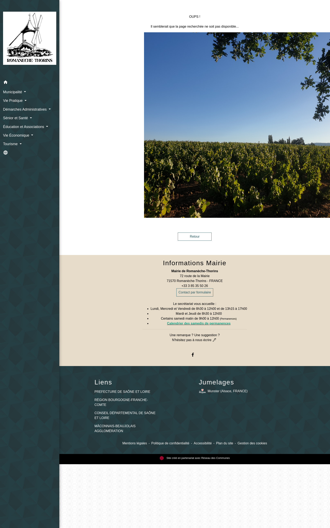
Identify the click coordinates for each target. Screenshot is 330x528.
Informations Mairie (194, 263)
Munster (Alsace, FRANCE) (223, 391)
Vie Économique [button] (16, 135)
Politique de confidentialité (170, 443)
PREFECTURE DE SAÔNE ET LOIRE (122, 391)
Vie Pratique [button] (13, 101)
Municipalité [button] (13, 92)
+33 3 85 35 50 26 (194, 286)
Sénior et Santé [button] (16, 118)
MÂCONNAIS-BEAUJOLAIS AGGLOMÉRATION (115, 428)
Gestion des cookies (252, 443)
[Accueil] (29, 39)
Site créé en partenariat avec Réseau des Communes (195, 457)
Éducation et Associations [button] (24, 127)
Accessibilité (203, 443)
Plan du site (224, 443)
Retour (195, 236)
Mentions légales (134, 443)
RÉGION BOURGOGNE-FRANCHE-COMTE (121, 402)
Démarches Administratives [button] (25, 109)
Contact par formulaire (195, 292)
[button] (29, 83)
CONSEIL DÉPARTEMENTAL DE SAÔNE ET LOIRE (125, 415)
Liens (103, 382)
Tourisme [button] (11, 144)
